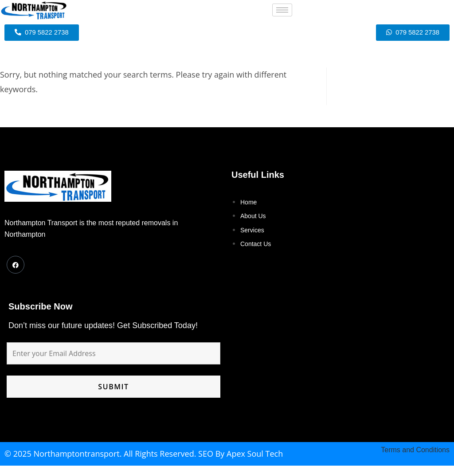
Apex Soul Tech (255, 454)
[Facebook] (15, 265)
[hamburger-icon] (282, 10)
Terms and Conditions (415, 450)
